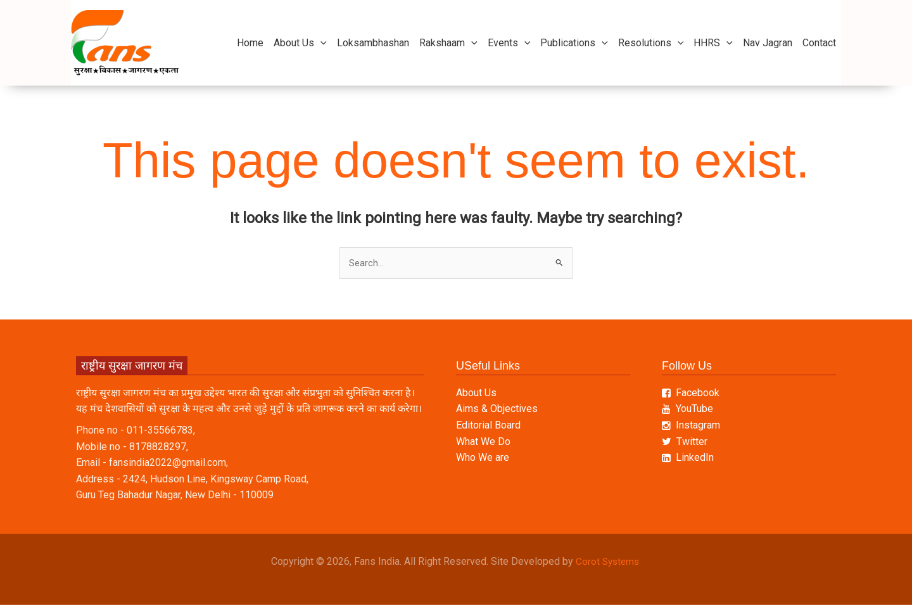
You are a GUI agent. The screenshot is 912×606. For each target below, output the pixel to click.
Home (250, 43)
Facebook (690, 393)
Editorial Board (488, 426)
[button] (320, 43)
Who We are (482, 459)
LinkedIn (688, 459)
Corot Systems (608, 563)
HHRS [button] (713, 43)
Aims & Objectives (497, 410)
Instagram (691, 426)
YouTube (687, 410)
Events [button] (509, 43)
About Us (476, 393)
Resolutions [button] (651, 43)
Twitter (684, 442)
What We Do (483, 442)
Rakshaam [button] (448, 43)
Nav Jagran (767, 43)
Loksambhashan (373, 43)
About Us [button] (300, 43)
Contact (819, 43)
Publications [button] (574, 43)
